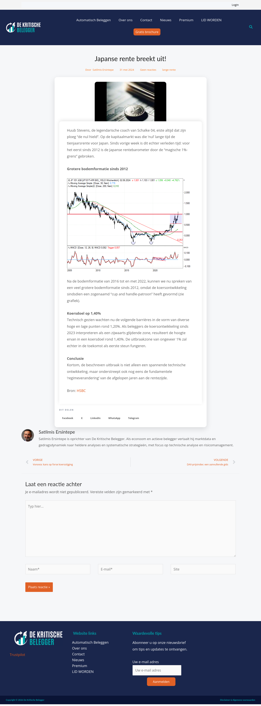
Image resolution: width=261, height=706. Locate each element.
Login (235, 5)
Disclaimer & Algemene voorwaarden (237, 701)
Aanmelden (161, 683)
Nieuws (165, 20)
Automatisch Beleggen (93, 20)
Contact (146, 20)
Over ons (125, 20)
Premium (186, 20)
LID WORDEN (211, 20)
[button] (67, 418)
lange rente (169, 69)
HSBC (81, 390)
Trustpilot (18, 656)
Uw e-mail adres (146, 663)
